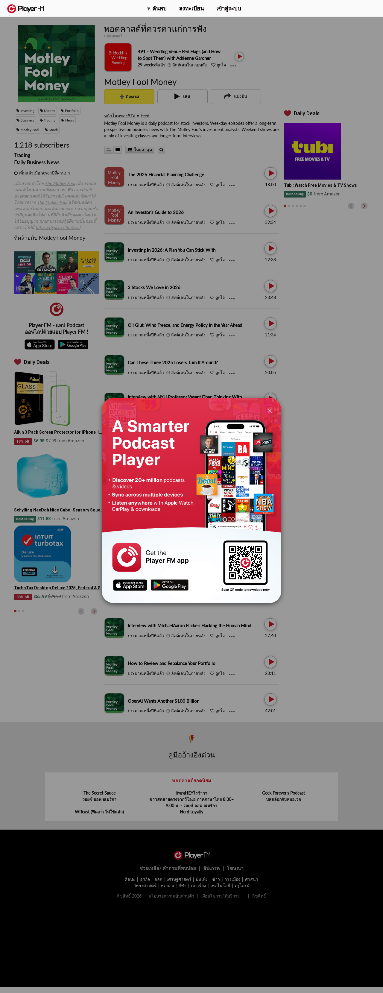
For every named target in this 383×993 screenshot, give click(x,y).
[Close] (270, 410)
